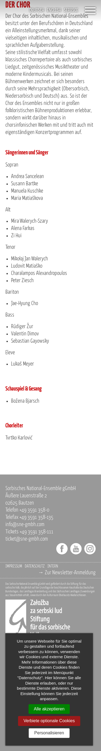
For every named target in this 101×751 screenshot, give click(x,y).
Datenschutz (35, 566)
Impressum (13, 566)
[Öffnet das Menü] (90, 11)
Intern (52, 566)
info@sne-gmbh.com (24, 524)
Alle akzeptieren (49, 709)
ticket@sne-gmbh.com (26, 539)
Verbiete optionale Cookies (49, 720)
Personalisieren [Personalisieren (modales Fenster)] (49, 733)
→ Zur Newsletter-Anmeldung (67, 573)
